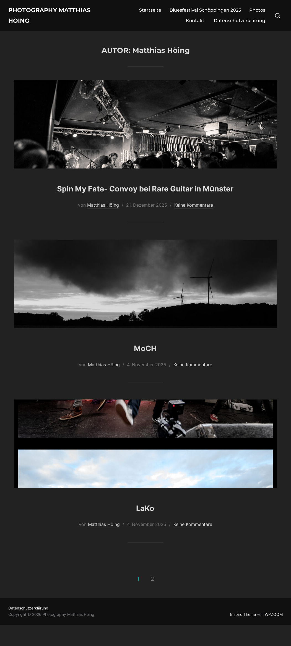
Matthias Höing (103, 226)
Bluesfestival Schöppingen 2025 (205, 12)
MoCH (145, 368)
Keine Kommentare (193, 226)
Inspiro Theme (243, 635)
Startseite (150, 12)
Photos (257, 12)
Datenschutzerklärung (239, 23)
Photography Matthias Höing (43, 18)
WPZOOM (274, 635)
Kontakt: (196, 23)
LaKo (145, 528)
